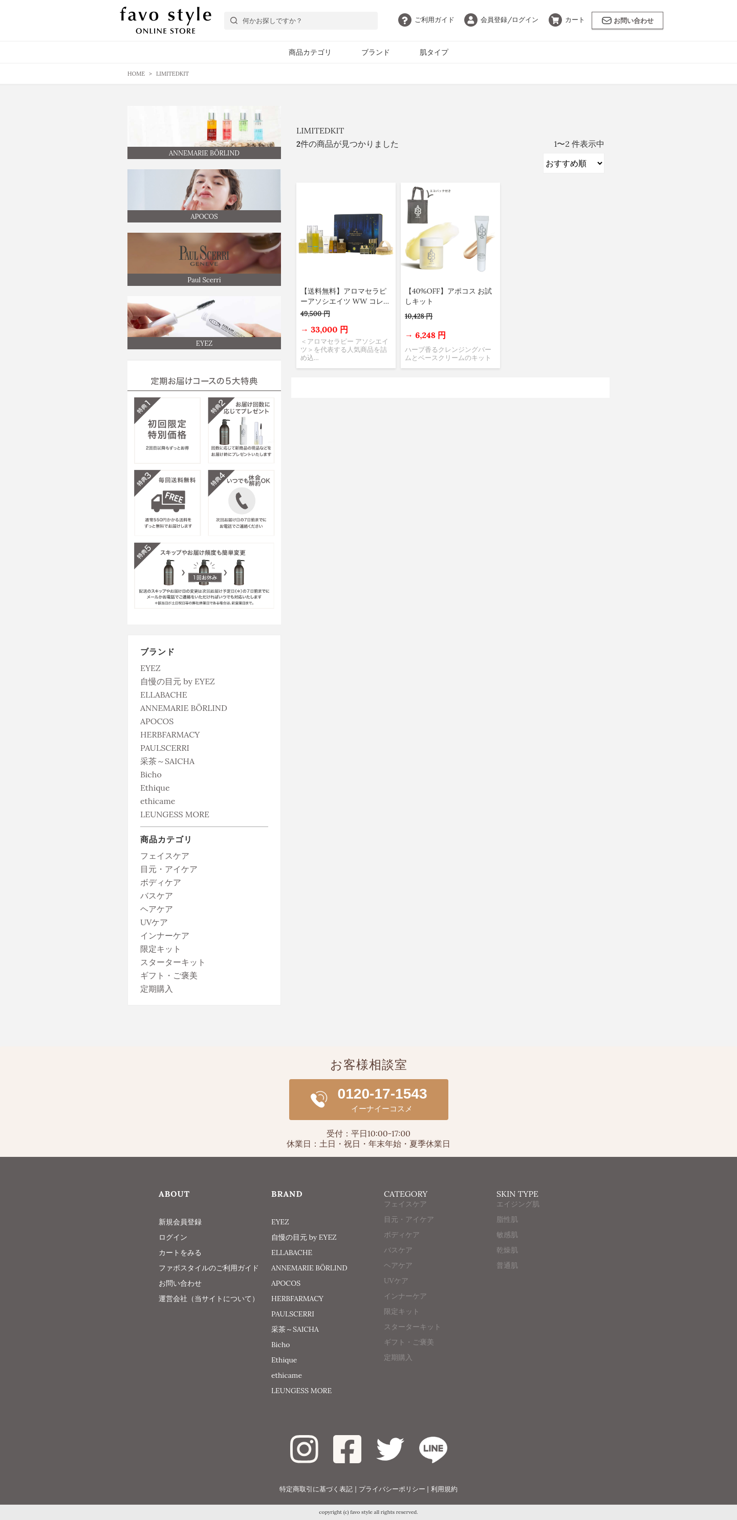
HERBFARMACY (170, 734)
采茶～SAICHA (167, 761)
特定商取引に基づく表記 (316, 1489)
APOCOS (157, 721)
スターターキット (173, 962)
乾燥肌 (507, 1267)
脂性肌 (507, 1237)
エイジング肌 (517, 1221)
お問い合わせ (628, 20)
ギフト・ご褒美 (169, 975)
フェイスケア (164, 856)
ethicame (158, 801)
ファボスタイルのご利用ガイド (209, 1267)
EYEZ (150, 668)
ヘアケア (156, 909)
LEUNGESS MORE (174, 814)
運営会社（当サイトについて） (209, 1298)
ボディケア (160, 882)
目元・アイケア (169, 869)
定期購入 (156, 989)
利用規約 (444, 1489)
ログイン (501, 19)
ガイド (426, 19)
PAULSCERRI (164, 748)
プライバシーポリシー (392, 1489)
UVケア (154, 922)
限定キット (160, 949)
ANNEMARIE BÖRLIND (183, 708)
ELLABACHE (163, 694)
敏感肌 (507, 1252)
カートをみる (180, 1252)
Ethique (155, 788)
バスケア (156, 895)
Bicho (151, 774)
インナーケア (164, 935)
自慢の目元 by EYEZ (177, 681)
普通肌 (507, 1283)
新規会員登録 (180, 1221)
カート (567, 19)
